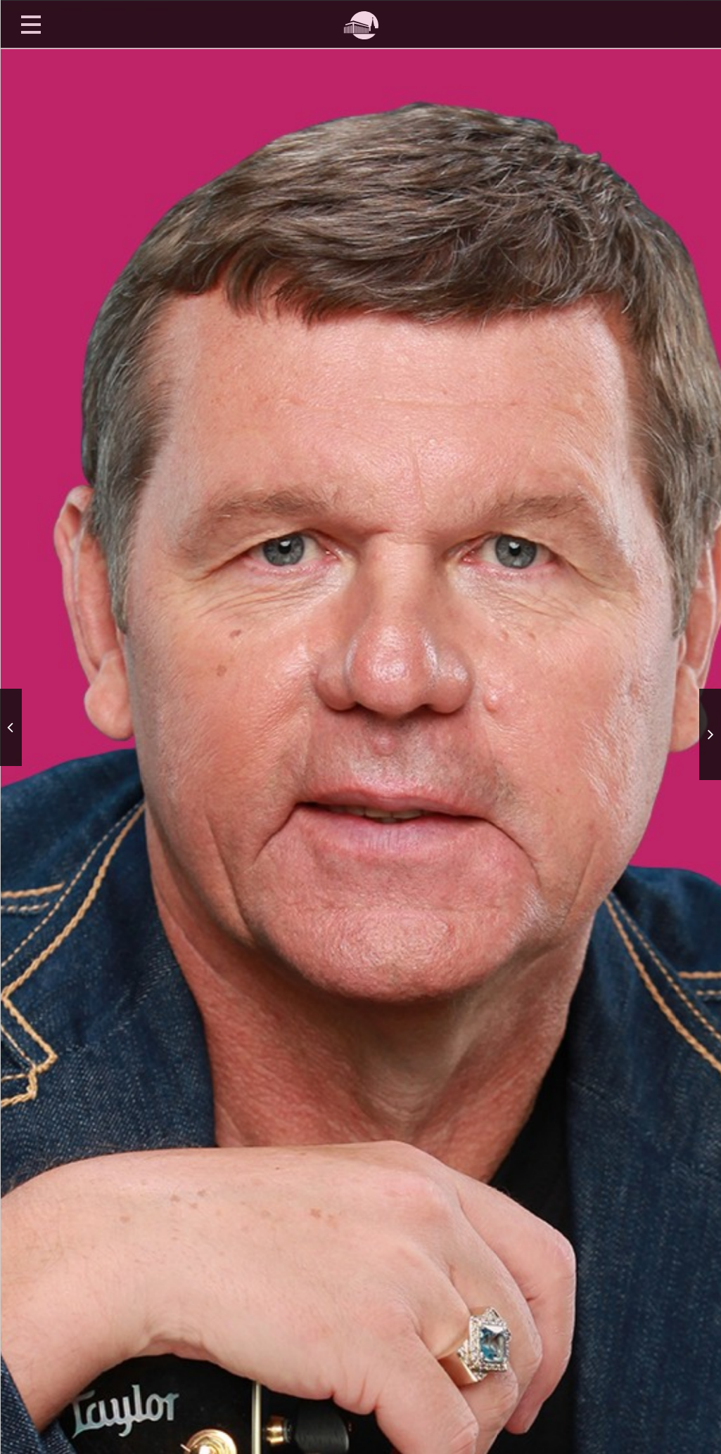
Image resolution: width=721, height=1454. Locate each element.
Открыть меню (31, 24)
